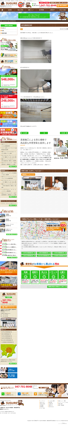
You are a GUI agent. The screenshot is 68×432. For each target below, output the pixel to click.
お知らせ (4, 28)
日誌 (21, 29)
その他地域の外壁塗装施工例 (59, 255)
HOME (34, 3)
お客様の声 (52, 9)
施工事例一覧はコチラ (11, 234)
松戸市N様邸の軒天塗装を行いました (9, 252)
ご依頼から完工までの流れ (7, 370)
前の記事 (63, 133)
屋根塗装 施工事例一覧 (5, 220)
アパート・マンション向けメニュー (8, 203)
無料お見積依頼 (63, 5)
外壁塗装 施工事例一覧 (5, 215)
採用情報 (41, 406)
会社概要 (41, 405)
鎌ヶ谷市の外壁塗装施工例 (44, 255)
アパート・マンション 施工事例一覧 (7, 225)
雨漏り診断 (60, 403)
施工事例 (50, 402)
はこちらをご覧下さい (7, 61)
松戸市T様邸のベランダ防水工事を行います (9, 243)
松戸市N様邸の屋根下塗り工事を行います (9, 255)
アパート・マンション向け (63, 402)
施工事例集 (41, 9)
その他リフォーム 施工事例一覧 (6, 230)
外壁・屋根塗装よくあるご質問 (7, 375)
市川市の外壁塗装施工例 (59, 252)
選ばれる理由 (20, 9)
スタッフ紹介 (42, 408)
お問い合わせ (36, 5)
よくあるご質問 (51, 400)
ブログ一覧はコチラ (11, 257)
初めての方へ (42, 402)
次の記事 (25, 133)
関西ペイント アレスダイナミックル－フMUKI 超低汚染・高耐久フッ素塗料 (9, 186)
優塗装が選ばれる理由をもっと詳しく (56, 286)
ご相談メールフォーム (9, 306)
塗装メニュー (31, 9)
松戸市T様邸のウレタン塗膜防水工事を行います (9, 246)
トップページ (42, 400)
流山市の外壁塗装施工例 (28, 255)
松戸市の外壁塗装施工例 (28, 252)
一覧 (44, 133)
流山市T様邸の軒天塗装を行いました (9, 249)
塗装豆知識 (4, 33)
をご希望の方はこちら (9, 393)
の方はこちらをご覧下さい (8, 55)
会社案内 (10, 9)
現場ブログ (51, 405)
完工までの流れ (62, 9)
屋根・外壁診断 (61, 405)
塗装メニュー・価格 (62, 400)
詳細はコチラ (12, 166)
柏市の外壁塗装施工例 (43, 252)
